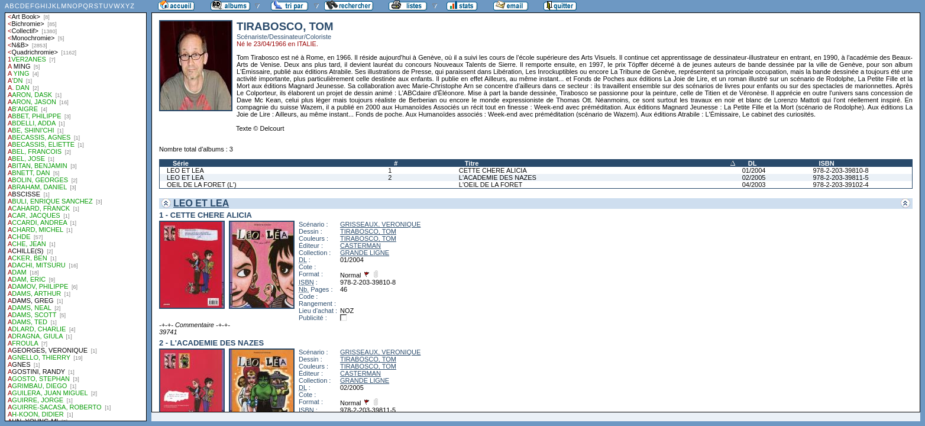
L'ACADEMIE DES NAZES (497, 177)
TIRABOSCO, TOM (368, 231)
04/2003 (754, 184)
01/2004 (754, 170)
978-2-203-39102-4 (840, 184)
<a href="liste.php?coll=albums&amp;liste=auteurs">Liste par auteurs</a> (76, 210)
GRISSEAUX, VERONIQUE (380, 224)
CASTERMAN (360, 245)
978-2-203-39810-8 (840, 170)
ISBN (826, 163)
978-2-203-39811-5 (840, 177)
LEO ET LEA (185, 170)
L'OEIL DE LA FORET (490, 184)
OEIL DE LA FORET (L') (202, 184)
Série (181, 163)
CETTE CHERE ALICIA (493, 170)
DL (752, 163)
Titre (472, 163)
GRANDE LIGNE (364, 252)
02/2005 (754, 177)
